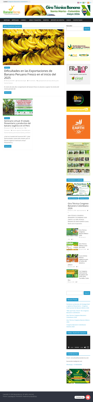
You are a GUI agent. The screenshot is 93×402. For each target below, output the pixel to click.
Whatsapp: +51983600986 (74, 364)
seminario (27, 132)
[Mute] (85, 347)
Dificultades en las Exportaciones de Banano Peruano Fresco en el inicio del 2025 (30, 74)
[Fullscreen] (88, 347)
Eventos (46, 20)
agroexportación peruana (44, 80)
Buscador (69, 26)
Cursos (23, 20)
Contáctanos (77, 20)
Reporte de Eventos (57, 20)
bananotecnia (20, 128)
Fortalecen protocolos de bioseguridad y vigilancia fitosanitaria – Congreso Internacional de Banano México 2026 (78, 306)
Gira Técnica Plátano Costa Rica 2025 (83, 245)
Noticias (7, 20)
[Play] (69, 347)
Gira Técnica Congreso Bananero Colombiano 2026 (78, 206)
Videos (68, 20)
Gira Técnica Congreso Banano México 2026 (83, 232)
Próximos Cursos (84, 198)
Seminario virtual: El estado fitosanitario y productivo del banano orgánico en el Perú (17, 123)
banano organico (16, 130)
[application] (78, 342)
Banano (54, 80)
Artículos (15, 20)
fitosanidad (24, 130)
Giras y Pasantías (35, 20)
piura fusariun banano (18, 132)
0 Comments (31, 80)
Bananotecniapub (21, 80)
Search (87, 29)
